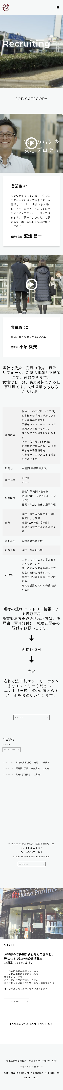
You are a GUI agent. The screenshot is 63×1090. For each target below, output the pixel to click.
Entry (19, 717)
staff (15, 1001)
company (23, 864)
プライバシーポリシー (31, 1067)
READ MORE (9, 750)
